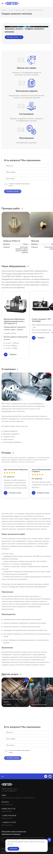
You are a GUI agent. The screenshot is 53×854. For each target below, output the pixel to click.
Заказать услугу (14, 37)
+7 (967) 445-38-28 (9, 815)
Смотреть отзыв (12, 493)
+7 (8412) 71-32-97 (9, 822)
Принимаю (13, 849)
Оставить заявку (13, 191)
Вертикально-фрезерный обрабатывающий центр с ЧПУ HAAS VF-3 (14, 321)
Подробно (10, 354)
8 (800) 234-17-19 (50, 3)
